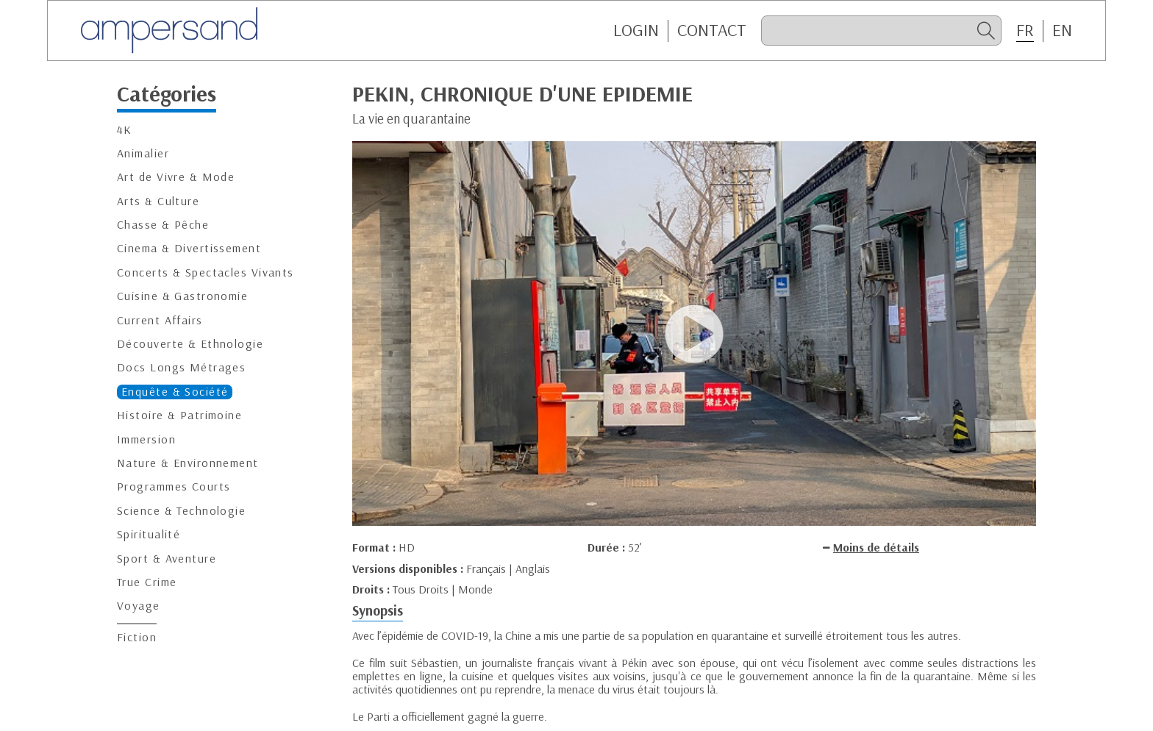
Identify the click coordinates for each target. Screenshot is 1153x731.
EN (1062, 30)
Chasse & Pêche (163, 225)
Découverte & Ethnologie (190, 344)
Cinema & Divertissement (189, 248)
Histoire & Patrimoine (179, 415)
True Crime (146, 582)
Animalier (143, 153)
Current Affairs (160, 320)
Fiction (137, 637)
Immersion (146, 439)
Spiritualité (148, 534)
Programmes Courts (173, 486)
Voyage (138, 606)
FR (1025, 30)
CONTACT (711, 30)
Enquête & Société (174, 392)
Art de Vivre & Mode (176, 177)
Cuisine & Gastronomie (182, 296)
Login (636, 30)
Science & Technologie (181, 511)
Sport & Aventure (166, 559)
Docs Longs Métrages (181, 367)
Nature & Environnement (188, 463)
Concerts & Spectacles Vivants (205, 272)
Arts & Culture (158, 201)
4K (124, 130)
